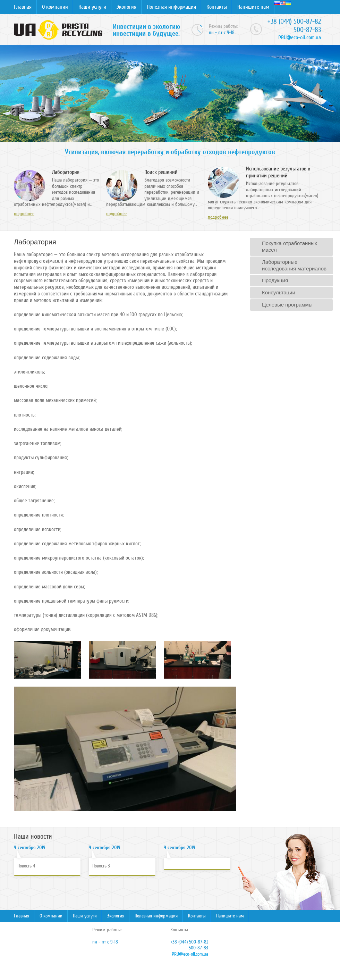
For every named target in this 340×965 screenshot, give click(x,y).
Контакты (216, 7)
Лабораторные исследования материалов (294, 265)
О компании (55, 7)
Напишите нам (253, 7)
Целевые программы (287, 305)
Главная (23, 7)
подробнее (24, 214)
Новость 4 (26, 866)
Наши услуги (92, 7)
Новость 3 (101, 866)
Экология (126, 7)
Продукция (275, 280)
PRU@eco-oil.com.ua (299, 37)
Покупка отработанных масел (289, 246)
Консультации (278, 292)
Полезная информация (171, 7)
